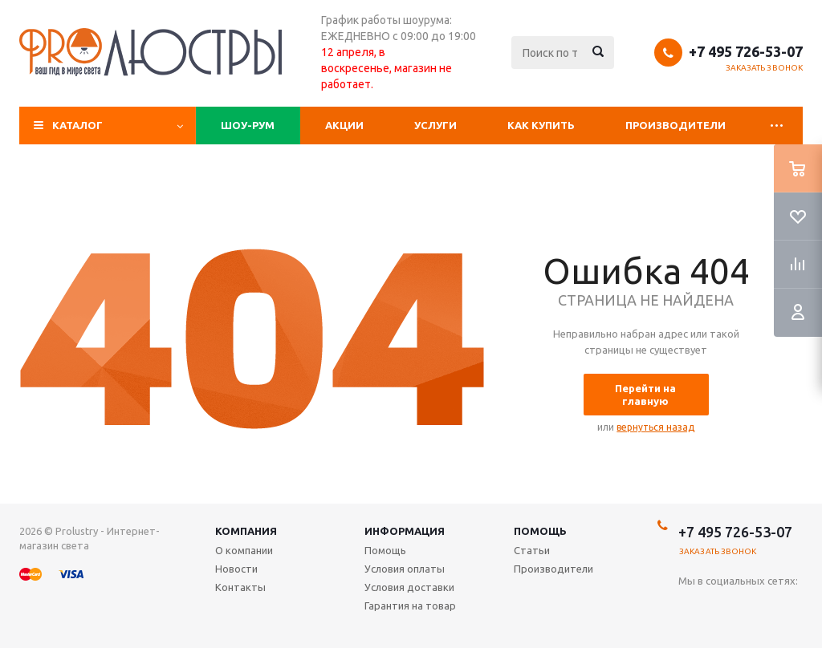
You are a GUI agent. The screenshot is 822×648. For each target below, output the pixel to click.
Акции (344, 125)
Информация (404, 531)
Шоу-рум (248, 125)
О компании (244, 550)
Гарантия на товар (410, 605)
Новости (236, 568)
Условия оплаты (404, 568)
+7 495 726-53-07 (746, 51)
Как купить (541, 125)
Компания (246, 531)
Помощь (540, 531)
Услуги (435, 125)
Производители (675, 125)
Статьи (532, 550)
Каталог (77, 125)
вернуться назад (655, 427)
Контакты (240, 587)
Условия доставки (409, 587)
